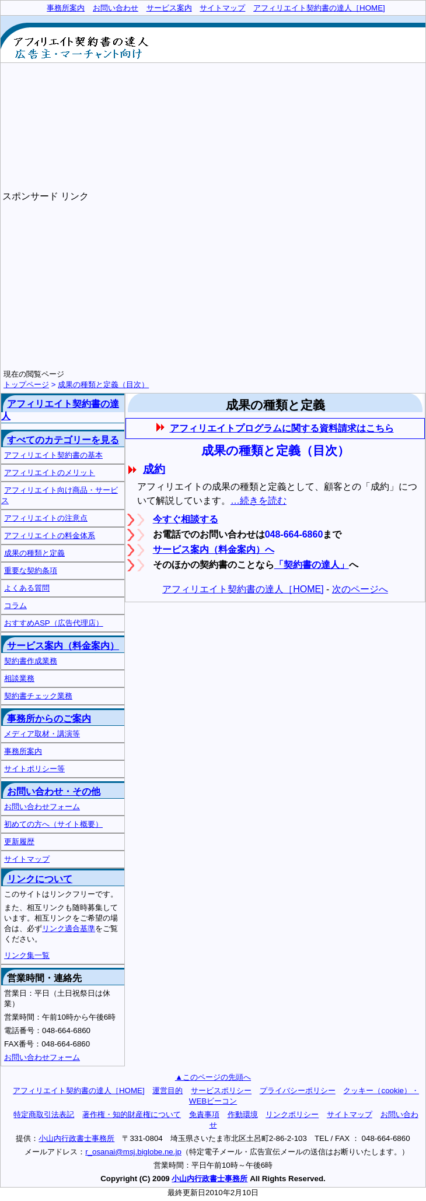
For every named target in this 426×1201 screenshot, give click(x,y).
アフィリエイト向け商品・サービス (59, 495)
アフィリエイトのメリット (49, 472)
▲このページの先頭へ (213, 1077)
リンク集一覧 (27, 955)
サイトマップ (27, 859)
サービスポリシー (221, 1090)
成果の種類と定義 (34, 553)
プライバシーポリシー (298, 1090)
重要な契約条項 (30, 570)
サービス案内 (169, 7)
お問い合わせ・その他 (53, 791)
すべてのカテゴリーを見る (63, 440)
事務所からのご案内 (49, 719)
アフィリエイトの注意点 (46, 518)
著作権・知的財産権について (131, 1114)
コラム (15, 605)
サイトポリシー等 (34, 768)
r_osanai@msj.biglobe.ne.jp (133, 1151)
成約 (154, 469)
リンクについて (39, 879)
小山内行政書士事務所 (76, 1138)
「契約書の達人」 (311, 565)
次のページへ (360, 589)
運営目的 (167, 1090)
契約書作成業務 (30, 660)
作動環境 (243, 1114)
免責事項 (204, 1114)
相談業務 (19, 678)
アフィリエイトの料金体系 (49, 535)
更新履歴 (19, 841)
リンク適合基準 (68, 928)
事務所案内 (23, 751)
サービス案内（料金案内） (63, 646)
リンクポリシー (292, 1114)
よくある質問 (27, 588)
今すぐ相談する (185, 519)
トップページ (26, 384)
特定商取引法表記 (43, 1114)
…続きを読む (259, 500)
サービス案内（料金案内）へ (213, 549)
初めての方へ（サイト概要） (53, 824)
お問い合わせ (115, 7)
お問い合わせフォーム (42, 806)
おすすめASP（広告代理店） (53, 623)
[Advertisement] (289, 109)
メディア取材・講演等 (42, 733)
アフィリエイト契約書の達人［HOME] (242, 589)
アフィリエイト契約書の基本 (53, 455)
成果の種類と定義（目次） (103, 384)
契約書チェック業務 (38, 695)
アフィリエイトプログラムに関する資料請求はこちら (282, 428)
